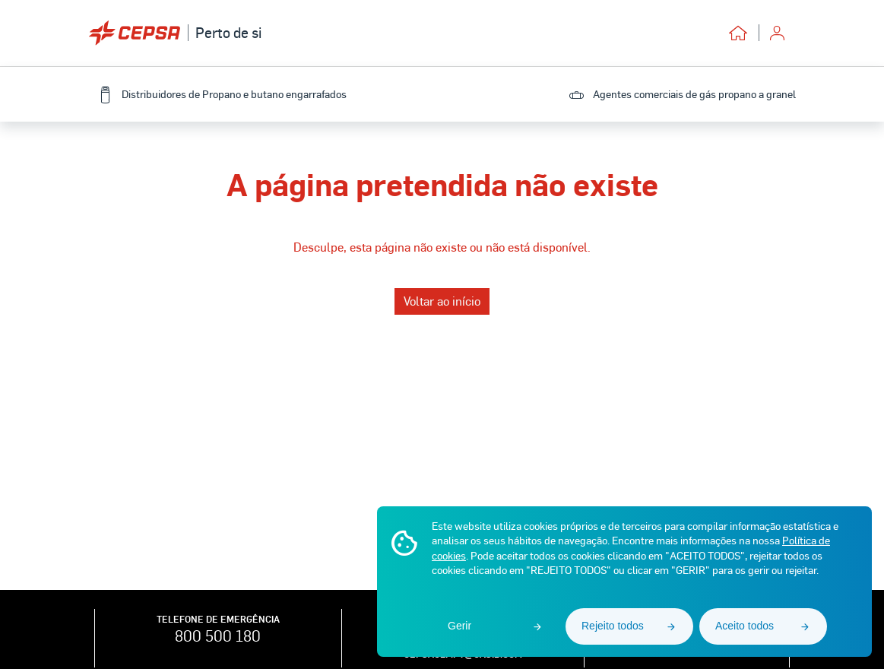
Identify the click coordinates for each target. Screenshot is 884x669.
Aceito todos (744, 626)
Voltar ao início (442, 300)
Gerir (459, 626)
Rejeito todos (612, 626)
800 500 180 (218, 635)
